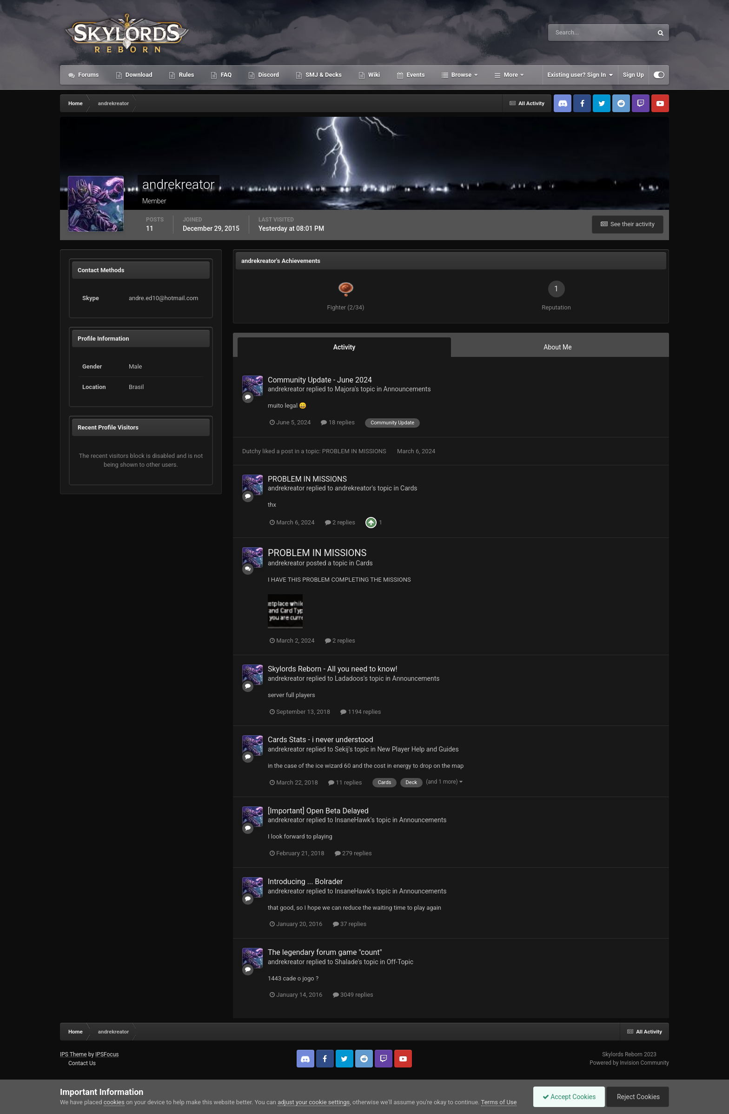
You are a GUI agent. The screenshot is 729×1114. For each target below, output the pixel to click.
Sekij (342, 749)
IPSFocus (107, 1054)
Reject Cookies (637, 1097)
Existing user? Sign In (580, 75)
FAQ (225, 74)
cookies (114, 1102)
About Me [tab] (557, 347)
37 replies (349, 923)
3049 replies (353, 994)
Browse (461, 74)
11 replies (345, 782)
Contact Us (82, 1063)
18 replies (337, 422)
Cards (408, 488)
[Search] (572, 32)
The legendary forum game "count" (325, 952)
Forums (88, 74)
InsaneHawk (353, 820)
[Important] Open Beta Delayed (318, 810)
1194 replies (360, 711)
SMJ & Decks (323, 74)
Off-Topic (400, 962)
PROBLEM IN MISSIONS (355, 451)
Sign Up (633, 74)
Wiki (373, 74)
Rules (185, 74)
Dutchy (251, 451)
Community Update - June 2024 (320, 380)
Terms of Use (499, 1102)
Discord (268, 74)
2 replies (340, 522)
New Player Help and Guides (417, 749)
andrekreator (286, 389)
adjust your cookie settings (314, 1102)
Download (138, 74)
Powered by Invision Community (629, 1063)
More (511, 74)
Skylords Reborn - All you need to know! (333, 668)
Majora (345, 389)
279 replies (353, 853)
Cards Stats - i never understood (320, 739)
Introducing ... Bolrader (305, 881)
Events (414, 74)
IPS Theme (73, 1054)
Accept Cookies (567, 1097)
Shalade (346, 962)
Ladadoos (349, 678)
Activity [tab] (344, 347)
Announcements (407, 389)
